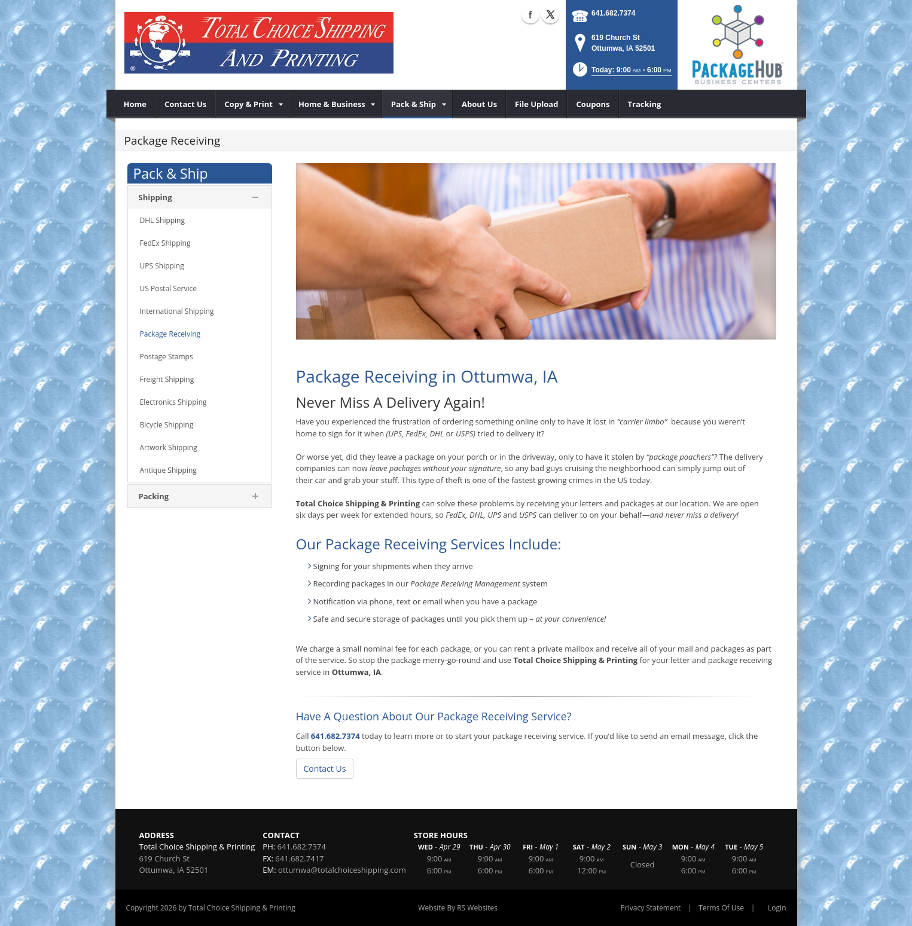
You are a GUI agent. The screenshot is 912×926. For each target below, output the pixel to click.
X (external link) (550, 14)
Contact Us (325, 768)
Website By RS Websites (458, 908)
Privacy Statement (651, 908)
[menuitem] (135, 104)
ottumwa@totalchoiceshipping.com (342, 869)
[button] (621, 73)
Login (777, 908)
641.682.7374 (613, 13)
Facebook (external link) (530, 14)
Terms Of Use (721, 908)
